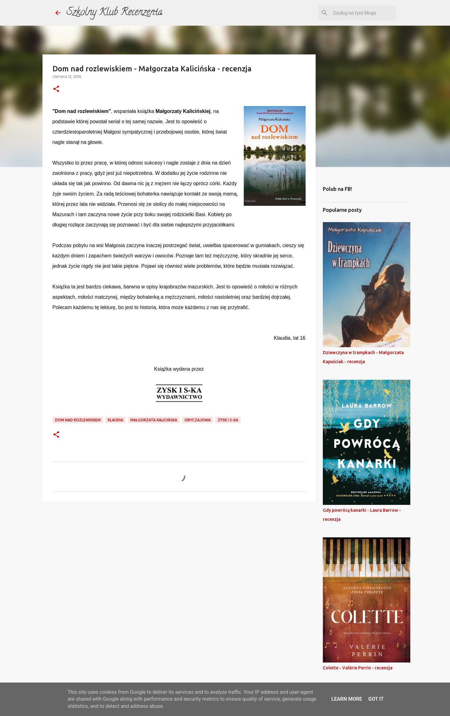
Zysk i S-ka (228, 420)
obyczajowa (197, 420)
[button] (56, 89)
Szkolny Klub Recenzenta (114, 13)
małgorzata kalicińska (153, 420)
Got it (375, 699)
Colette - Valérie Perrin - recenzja (357, 667)
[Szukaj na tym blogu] (363, 12)
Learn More (346, 699)
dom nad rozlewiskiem (78, 420)
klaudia (115, 420)
